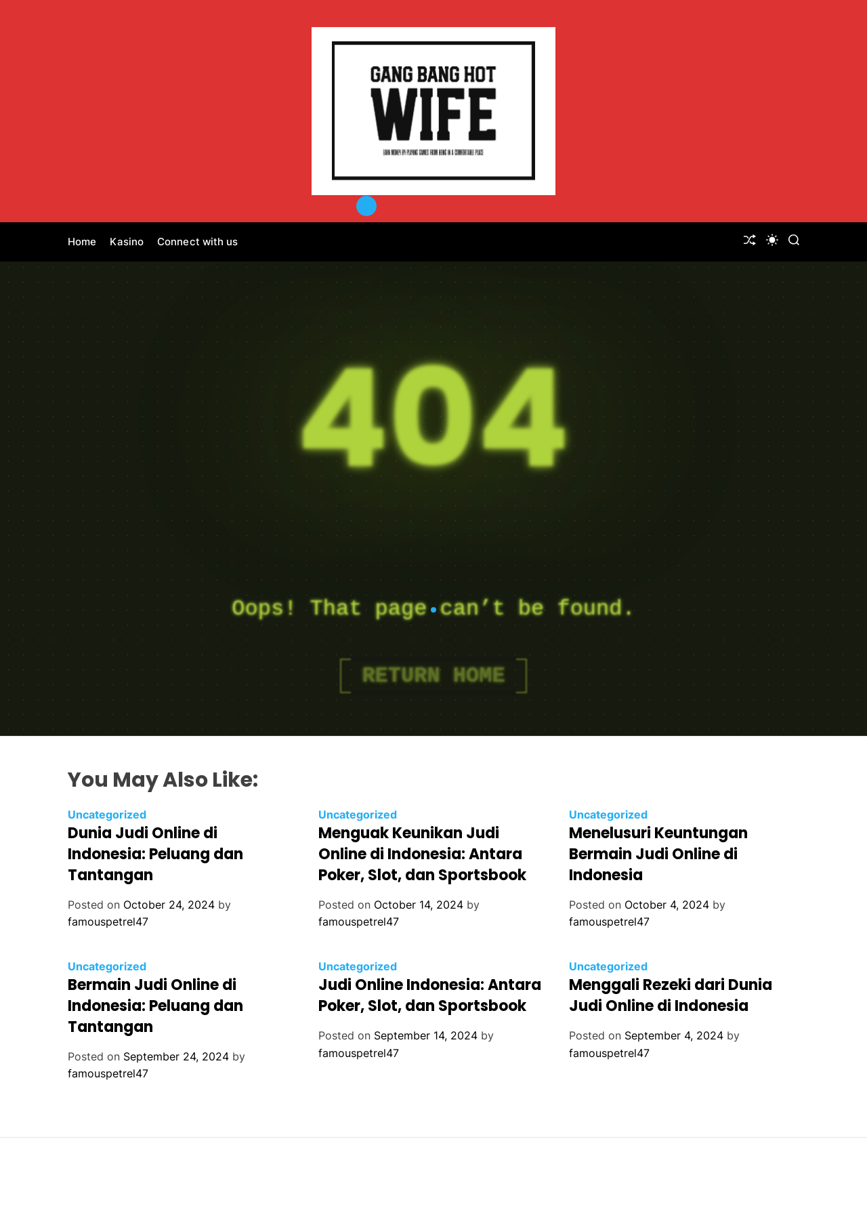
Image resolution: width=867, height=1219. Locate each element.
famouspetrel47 (108, 921)
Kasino (127, 241)
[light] (772, 240)
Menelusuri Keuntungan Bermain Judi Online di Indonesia (658, 854)
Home (82, 241)
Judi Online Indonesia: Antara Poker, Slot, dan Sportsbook (429, 995)
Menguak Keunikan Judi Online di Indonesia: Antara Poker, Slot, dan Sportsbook (422, 854)
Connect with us (197, 241)
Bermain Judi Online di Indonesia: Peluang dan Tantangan (155, 1005)
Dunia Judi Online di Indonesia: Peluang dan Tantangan (155, 854)
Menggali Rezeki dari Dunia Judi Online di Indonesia (670, 995)
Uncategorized (107, 814)
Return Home (433, 675)
